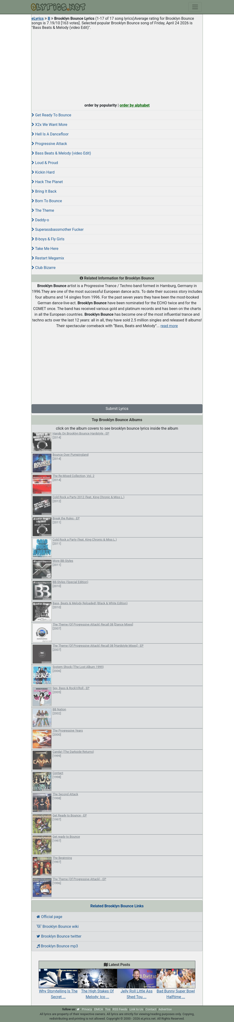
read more (169, 326)
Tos (107, 1009)
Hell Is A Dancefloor (50, 134)
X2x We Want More (49, 124)
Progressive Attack (49, 143)
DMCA (98, 1009)
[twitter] (78, 1009)
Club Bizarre (44, 267)
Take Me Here (45, 248)
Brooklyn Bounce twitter (59, 936)
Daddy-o (40, 220)
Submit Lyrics (117, 408)
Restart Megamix (48, 258)
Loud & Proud (45, 162)
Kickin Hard (43, 172)
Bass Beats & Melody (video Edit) (61, 153)
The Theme (43, 210)
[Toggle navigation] (195, 7)
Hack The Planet (47, 182)
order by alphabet (135, 105)
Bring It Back (44, 191)
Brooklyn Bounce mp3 (57, 946)
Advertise (165, 1009)
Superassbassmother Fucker (58, 229)
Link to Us (136, 1009)
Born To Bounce (47, 201)
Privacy (87, 1009)
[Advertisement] (117, 65)
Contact (150, 1009)
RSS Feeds (120, 1009)
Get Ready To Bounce (51, 115)
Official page (49, 916)
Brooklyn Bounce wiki (58, 926)
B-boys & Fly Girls (48, 239)
